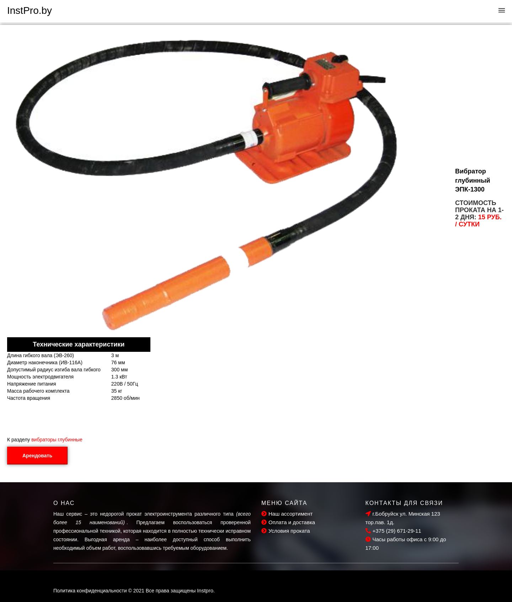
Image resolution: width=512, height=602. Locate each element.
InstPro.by (29, 10)
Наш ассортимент (287, 514)
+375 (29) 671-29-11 (393, 531)
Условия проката (285, 531)
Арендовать (37, 455)
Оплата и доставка (288, 522)
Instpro (205, 590)
